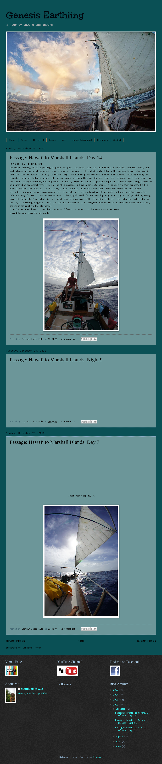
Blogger (97, 757)
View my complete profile (32, 694)
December (121, 709)
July (119, 742)
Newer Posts (15, 641)
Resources (102, 140)
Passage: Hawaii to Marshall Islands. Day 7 (54, 442)
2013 (116, 700)
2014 (116, 695)
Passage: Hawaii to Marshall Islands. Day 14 (56, 157)
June (119, 746)
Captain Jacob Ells (32, 689)
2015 (116, 690)
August (120, 737)
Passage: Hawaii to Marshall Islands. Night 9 (56, 359)
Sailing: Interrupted (82, 140)
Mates (52, 140)
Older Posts (146, 641)
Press (63, 140)
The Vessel (38, 140)
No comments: (68, 339)
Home (12, 140)
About (24, 140)
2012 (116, 705)
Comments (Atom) (32, 648)
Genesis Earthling (44, 15)
